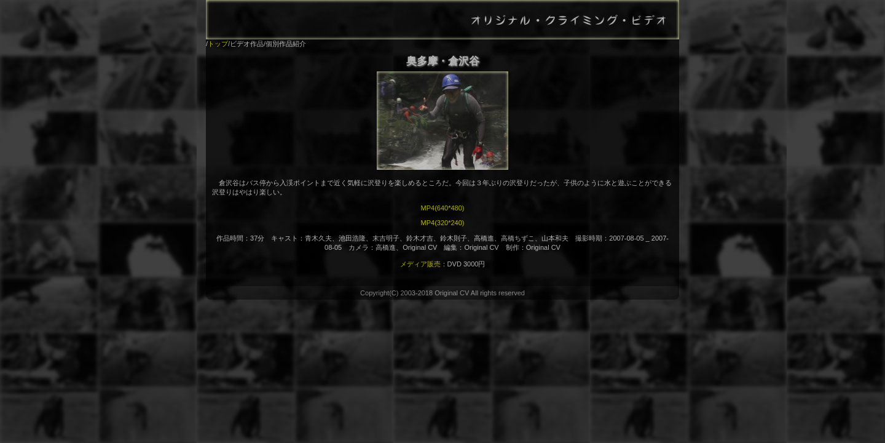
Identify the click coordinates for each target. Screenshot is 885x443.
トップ (218, 43)
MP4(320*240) (443, 222)
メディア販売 (420, 264)
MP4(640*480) (443, 208)
